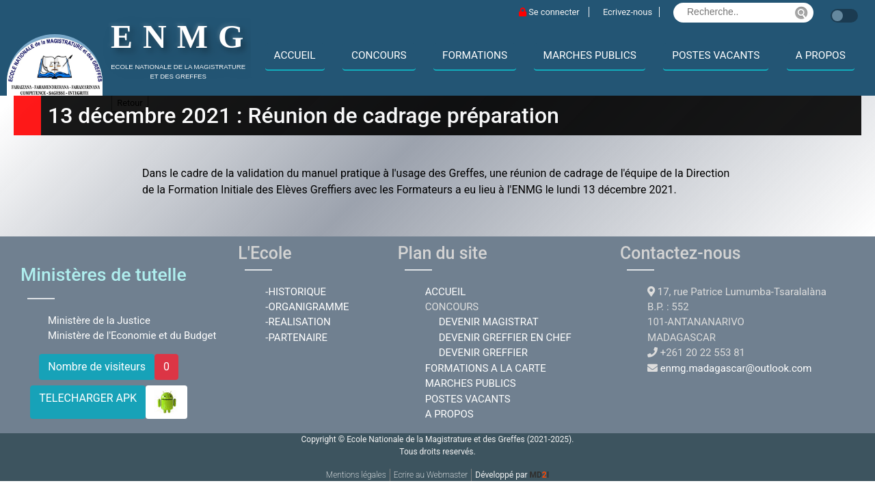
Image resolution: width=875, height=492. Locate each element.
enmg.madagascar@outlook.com (736, 368)
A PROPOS (821, 55)
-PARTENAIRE (296, 337)
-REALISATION (297, 322)
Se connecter (550, 12)
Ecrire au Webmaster (431, 475)
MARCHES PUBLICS (589, 55)
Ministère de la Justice (99, 320)
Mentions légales (356, 475)
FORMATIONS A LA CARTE (485, 368)
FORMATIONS (474, 55)
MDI (539, 475)
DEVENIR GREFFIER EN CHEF (505, 337)
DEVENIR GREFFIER (483, 352)
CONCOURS (379, 55)
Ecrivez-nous (627, 12)
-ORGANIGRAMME (307, 307)
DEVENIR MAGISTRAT (489, 322)
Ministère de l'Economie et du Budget (132, 335)
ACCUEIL (295, 55)
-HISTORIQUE (295, 292)
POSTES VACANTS (715, 55)
